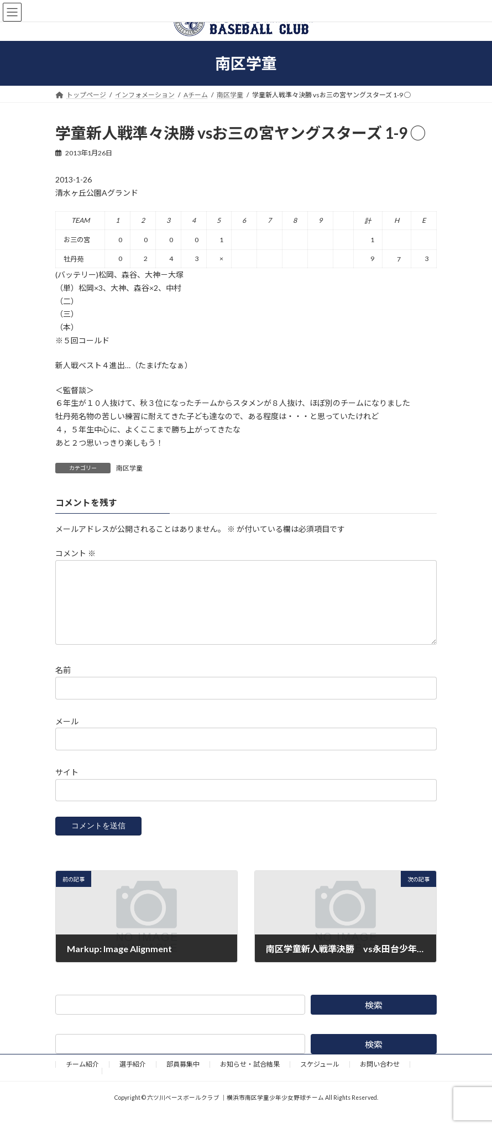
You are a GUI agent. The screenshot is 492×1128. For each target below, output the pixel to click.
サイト (66, 785)
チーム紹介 (82, 1077)
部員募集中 (183, 1077)
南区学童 (129, 468)
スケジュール (319, 1077)
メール (66, 734)
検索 (374, 1018)
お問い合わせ (380, 1077)
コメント (75, 553)
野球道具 (78, 1084)
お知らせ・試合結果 (250, 1077)
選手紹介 (132, 1077)
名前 (63, 683)
